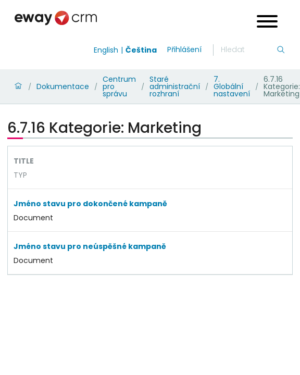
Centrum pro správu (119, 86)
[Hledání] (248, 50)
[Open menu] (267, 22)
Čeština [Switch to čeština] (141, 50)
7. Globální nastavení (232, 86)
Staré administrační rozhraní (174, 86)
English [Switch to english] (106, 50)
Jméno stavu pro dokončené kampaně (90, 203)
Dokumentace (62, 86)
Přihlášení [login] (184, 49)
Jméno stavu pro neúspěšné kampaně (90, 246)
